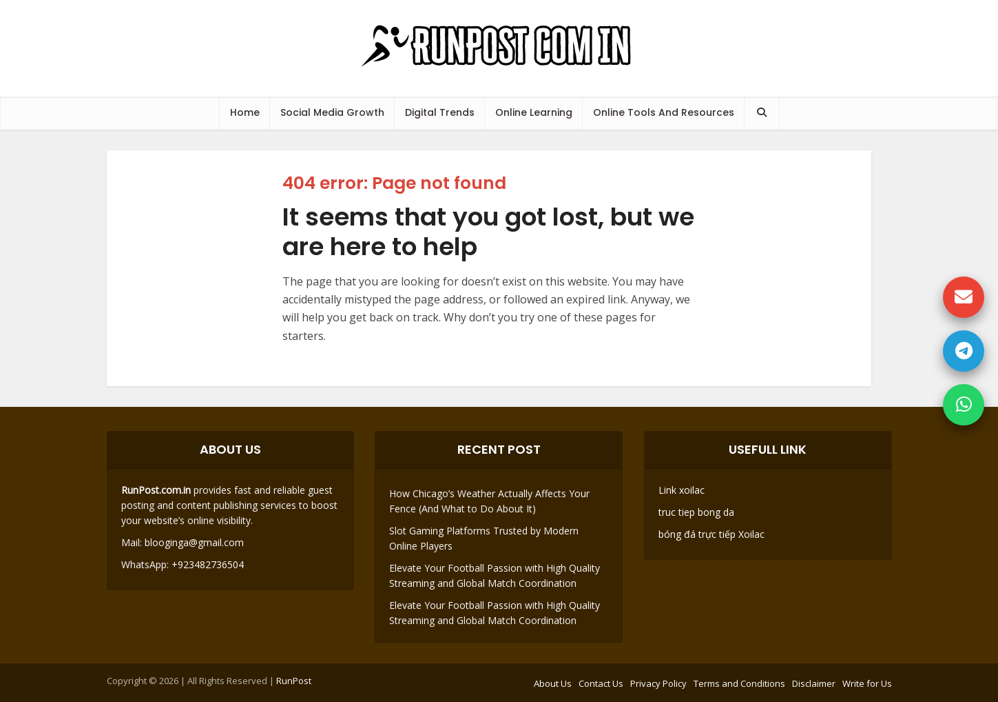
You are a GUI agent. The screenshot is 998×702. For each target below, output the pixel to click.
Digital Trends (440, 112)
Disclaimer (813, 683)
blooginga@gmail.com (194, 542)
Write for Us (867, 683)
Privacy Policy (658, 683)
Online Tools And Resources (663, 112)
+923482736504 (206, 564)
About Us (553, 683)
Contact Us (601, 683)
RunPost (293, 680)
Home (245, 112)
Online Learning (533, 112)
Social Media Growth (332, 112)
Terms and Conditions (739, 683)
